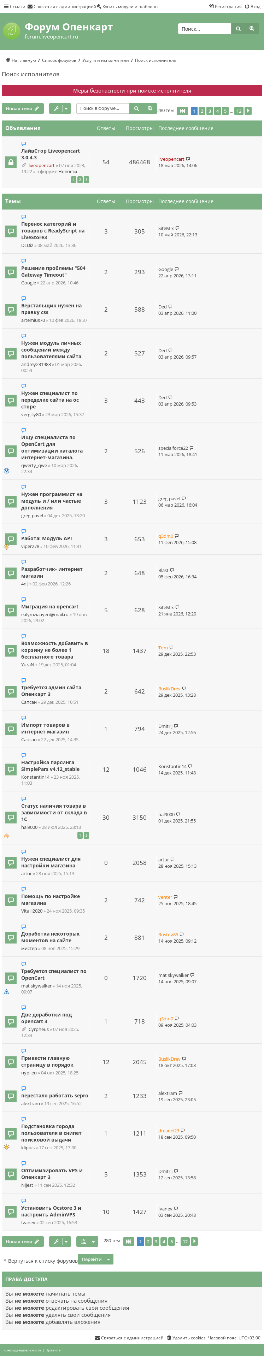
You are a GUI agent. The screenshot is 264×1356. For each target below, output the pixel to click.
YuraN (27, 665)
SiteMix (166, 228)
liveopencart (42, 166)
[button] (182, 111)
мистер (29, 948)
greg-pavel (32, 516)
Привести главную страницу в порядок (47, 1061)
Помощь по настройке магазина (50, 899)
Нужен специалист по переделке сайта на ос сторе (50, 400)
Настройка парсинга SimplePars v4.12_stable (50, 765)
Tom (163, 647)
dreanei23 (168, 1130)
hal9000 (29, 827)
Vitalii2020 (31, 911)
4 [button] (217, 111)
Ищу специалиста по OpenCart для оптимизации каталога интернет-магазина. (52, 447)
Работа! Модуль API (46, 538)
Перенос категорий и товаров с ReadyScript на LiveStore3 (52, 230)
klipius (28, 1148)
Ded (162, 306)
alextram (30, 1104)
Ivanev (28, 1223)
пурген (29, 1073)
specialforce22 (173, 448)
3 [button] (210, 111)
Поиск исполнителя (30, 74)
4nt (24, 584)
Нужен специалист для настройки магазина (51, 862)
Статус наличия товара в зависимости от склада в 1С (54, 812)
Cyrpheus (39, 1029)
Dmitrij (165, 726)
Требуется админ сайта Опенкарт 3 (51, 690)
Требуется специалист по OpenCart (54, 974)
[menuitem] (61, 6)
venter (165, 897)
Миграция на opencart (49, 606)
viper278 (30, 546)
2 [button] (202, 111)
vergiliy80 (31, 415)
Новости (67, 172)
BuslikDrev (169, 688)
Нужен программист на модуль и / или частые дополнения (51, 501)
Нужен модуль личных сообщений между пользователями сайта (51, 350)
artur (26, 874)
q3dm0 (165, 536)
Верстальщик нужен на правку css (51, 309)
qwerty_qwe (34, 465)
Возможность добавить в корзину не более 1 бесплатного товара (54, 650)
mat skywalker (36, 986)
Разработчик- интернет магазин (52, 572)
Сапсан (29, 702)
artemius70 (33, 320)
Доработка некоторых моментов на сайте (50, 937)
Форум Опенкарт (69, 26)
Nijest (27, 1185)
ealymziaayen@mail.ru (45, 615)
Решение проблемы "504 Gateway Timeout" (53, 271)
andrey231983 (36, 364)
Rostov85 (168, 934)
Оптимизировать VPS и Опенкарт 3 (52, 1173)
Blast (163, 570)
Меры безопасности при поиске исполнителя (132, 90)
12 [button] (238, 111)
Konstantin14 (35, 777)
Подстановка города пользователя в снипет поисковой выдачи (51, 1133)
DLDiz (27, 245)
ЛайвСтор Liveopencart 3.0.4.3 (50, 154)
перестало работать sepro (54, 1095)
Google (28, 283)
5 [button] (225, 111)
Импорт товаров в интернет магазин (45, 728)
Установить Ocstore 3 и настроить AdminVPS (51, 1211)
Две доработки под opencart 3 (46, 1018)
